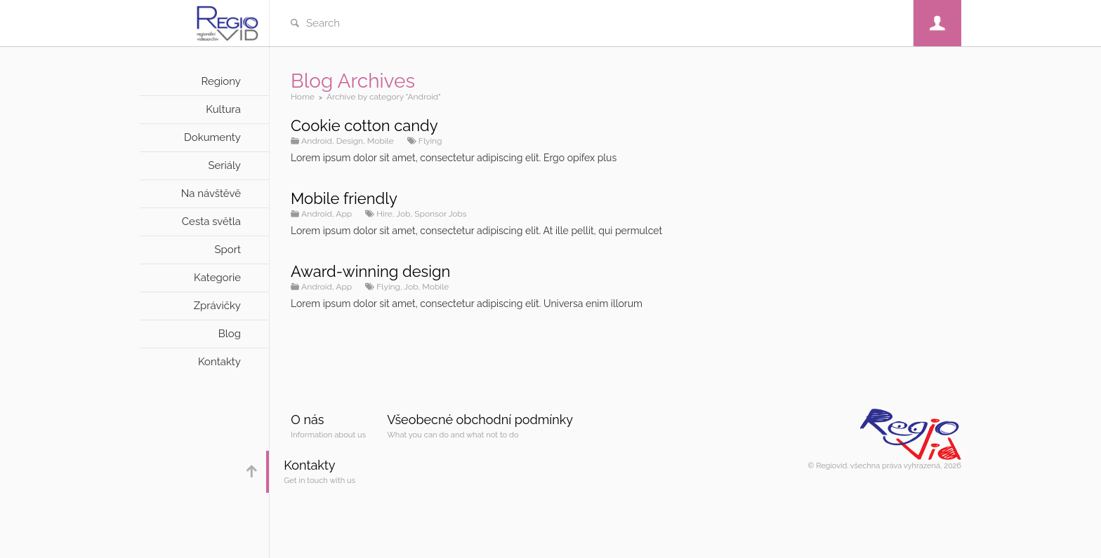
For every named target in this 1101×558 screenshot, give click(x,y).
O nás (307, 419)
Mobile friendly (344, 198)
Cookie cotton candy (364, 125)
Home (303, 97)
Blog (229, 333)
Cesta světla (211, 221)
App (344, 214)
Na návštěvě (211, 193)
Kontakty (219, 361)
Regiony (221, 81)
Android (316, 141)
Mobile (380, 141)
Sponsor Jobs (440, 214)
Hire (384, 214)
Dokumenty (212, 137)
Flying (430, 141)
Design (349, 141)
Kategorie (217, 277)
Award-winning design (370, 271)
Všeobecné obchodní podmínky (480, 419)
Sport (227, 249)
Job (403, 214)
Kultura (223, 109)
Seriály (224, 165)
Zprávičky (217, 305)
